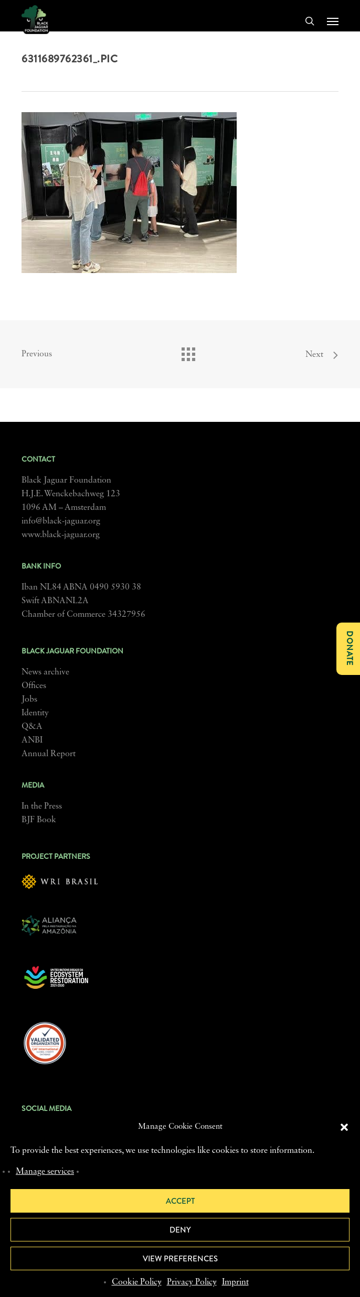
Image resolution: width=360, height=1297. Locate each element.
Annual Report (49, 754)
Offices (34, 686)
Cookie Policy (137, 1282)
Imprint (235, 1282)
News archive (45, 672)
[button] (344, 1127)
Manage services (45, 1172)
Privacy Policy (192, 1282)
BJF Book (39, 820)
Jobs (29, 699)
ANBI (32, 740)
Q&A (32, 727)
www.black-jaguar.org (61, 535)
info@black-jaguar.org (61, 521)
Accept (180, 1201)
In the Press (42, 806)
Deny (180, 1230)
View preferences (180, 1259)
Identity (35, 713)
